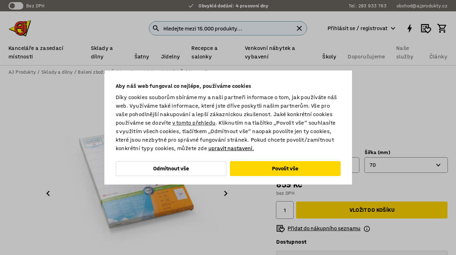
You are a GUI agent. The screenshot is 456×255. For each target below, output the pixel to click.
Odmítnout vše (171, 168)
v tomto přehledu (193, 122)
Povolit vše (285, 168)
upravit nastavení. (231, 148)
